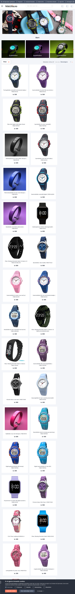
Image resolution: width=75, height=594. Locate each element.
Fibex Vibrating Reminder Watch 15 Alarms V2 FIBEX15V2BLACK (65, 168)
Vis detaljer (40, 591)
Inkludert (51, 1)
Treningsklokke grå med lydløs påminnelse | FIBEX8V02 (65, 447)
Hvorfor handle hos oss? (25, 562)
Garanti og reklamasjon (40, 562)
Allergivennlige (10, 79)
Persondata (22, 564)
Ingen (62, 1)
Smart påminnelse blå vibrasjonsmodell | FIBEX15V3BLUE (30, 503)
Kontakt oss (9, 560)
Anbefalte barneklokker (11, 82)
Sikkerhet (8, 569)
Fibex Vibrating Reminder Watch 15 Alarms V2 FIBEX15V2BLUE (48, 475)
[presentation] (1, 1)
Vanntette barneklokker (11, 74)
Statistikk (28, 587)
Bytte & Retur (9, 567)
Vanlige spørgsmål (10, 562)
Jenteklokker (10, 72)
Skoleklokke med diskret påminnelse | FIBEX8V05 (31, 168)
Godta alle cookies (11, 591)
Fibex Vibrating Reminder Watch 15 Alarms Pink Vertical (48, 503)
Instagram (46, 579)
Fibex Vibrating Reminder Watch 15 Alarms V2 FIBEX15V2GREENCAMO (48, 224)
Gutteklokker (10, 69)
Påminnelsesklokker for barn (11, 85)
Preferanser (19, 587)
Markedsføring (38, 587)
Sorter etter (57, 62)
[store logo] (11, 5)
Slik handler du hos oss (25, 569)
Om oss (21, 560)
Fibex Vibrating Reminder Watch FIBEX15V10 (31, 392)
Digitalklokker (10, 77)
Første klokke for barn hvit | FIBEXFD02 (47, 531)
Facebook (46, 576)
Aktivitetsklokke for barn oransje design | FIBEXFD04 (48, 419)
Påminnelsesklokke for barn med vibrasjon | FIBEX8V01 (30, 140)
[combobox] (39, 6)
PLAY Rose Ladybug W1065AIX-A (65, 336)
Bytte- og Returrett (8, 1)
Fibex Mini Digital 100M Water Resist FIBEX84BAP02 (65, 503)
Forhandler (30, 1)
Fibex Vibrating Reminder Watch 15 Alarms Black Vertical (31, 251)
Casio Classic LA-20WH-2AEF (65, 420)
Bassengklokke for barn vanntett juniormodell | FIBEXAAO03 (30, 279)
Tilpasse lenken (39, 560)
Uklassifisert (48, 587)
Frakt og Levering (10, 564)
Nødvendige (10, 587)
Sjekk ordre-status (39, 564)
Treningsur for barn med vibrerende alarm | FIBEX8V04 (65, 391)
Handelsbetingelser (24, 567)
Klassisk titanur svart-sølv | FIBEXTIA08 (65, 252)
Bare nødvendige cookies (28, 591)
